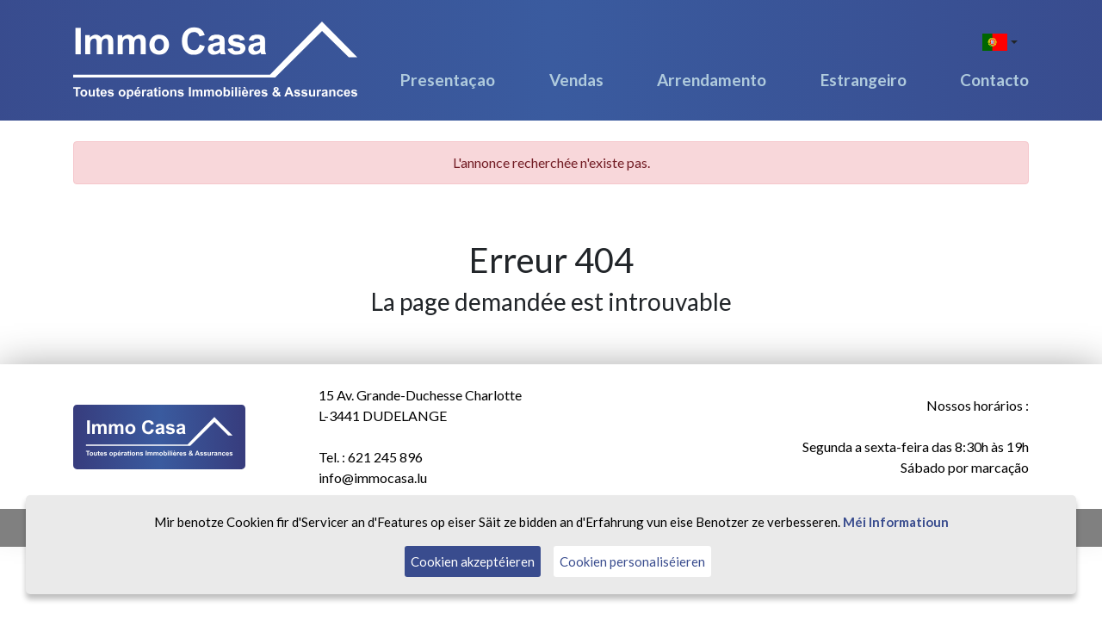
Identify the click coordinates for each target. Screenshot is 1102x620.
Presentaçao (447, 80)
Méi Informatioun (896, 522)
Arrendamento (711, 80)
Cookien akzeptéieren (473, 561)
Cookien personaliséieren (632, 561)
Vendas (576, 80)
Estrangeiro (863, 80)
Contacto (994, 80)
